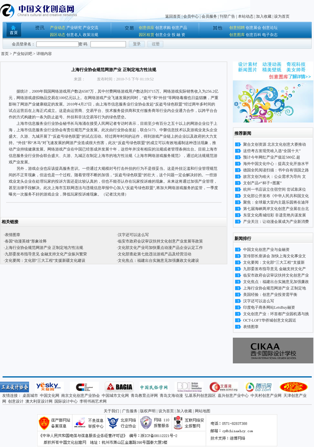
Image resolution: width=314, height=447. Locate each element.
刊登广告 (227, 16)
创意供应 (146, 27)
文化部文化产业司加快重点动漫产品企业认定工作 (160, 247)
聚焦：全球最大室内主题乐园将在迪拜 (276, 202)
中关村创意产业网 (266, 395)
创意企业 (163, 34)
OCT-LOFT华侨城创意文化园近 (269, 320)
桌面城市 (30, 395)
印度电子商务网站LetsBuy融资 (269, 307)
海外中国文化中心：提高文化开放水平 (276, 163)
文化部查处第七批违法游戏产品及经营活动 (154, 254)
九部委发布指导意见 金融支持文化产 (274, 269)
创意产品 (179, 27)
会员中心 (191, 16)
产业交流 (90, 27)
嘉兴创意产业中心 (233, 395)
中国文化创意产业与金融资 (266, 249)
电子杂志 (270, 34)
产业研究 (74, 27)
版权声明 (148, 411)
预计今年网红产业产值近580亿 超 (271, 157)
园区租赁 (146, 34)
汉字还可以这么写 (133, 235)
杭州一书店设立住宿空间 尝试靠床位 (274, 189)
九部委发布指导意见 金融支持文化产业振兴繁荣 (46, 254)
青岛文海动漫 (171, 395)
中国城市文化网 (115, 395)
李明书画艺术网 (93, 401)
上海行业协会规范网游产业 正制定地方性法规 (44, 247)
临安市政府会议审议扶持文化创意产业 (276, 275)
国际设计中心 (66, 401)
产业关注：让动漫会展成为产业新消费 (276, 221)
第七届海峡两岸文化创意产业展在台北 (276, 208)
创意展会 (253, 27)
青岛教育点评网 (144, 395)
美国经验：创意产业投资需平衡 (270, 294)
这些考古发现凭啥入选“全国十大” (272, 151)
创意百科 (253, 34)
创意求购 (163, 27)
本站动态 (245, 16)
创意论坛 (270, 27)
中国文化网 (49, 395)
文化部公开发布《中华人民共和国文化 (276, 196)
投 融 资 (178, 34)
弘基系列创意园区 (200, 395)
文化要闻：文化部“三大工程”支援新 (274, 262)
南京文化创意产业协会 (80, 395)
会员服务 (209, 16)
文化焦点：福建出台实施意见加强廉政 (276, 281)
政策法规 (90, 34)
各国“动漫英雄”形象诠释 (26, 241)
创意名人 (74, 34)
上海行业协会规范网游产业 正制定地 (274, 288)
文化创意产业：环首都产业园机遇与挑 (276, 314)
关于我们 (111, 411)
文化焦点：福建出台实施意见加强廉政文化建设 (158, 260)
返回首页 (173, 16)
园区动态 (57, 34)
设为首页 (282, 16)
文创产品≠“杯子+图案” (262, 183)
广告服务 (130, 411)
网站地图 (202, 411)
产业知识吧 (22, 53)
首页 (5, 53)
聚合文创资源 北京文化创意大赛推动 (274, 144)
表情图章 (12, 235)
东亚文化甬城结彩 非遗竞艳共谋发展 (274, 215)
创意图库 (237, 34)
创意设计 (16, 401)
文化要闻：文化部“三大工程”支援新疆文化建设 (45, 260)
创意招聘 (237, 27)
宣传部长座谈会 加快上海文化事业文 (274, 256)
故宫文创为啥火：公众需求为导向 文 (274, 176)
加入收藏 (263, 16)
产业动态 (57, 27)
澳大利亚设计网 (38, 401)
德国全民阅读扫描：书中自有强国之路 (276, 170)
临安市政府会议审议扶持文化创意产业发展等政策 (160, 241)
